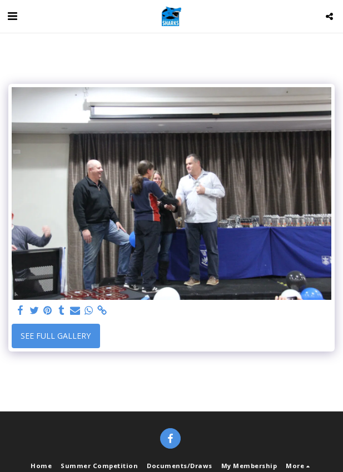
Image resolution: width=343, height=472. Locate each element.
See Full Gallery (56, 335)
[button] (12, 15)
